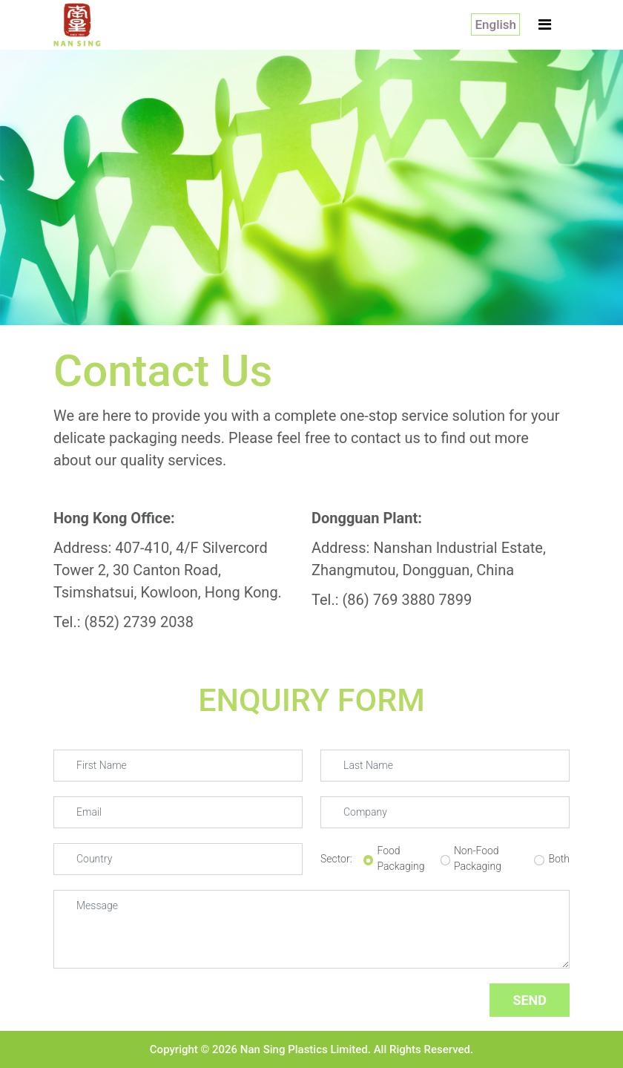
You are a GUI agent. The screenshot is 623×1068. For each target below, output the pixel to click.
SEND (529, 1000)
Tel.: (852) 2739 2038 (123, 622)
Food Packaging (400, 858)
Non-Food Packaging (477, 858)
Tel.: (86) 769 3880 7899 (392, 600)
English (495, 24)
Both (559, 859)
